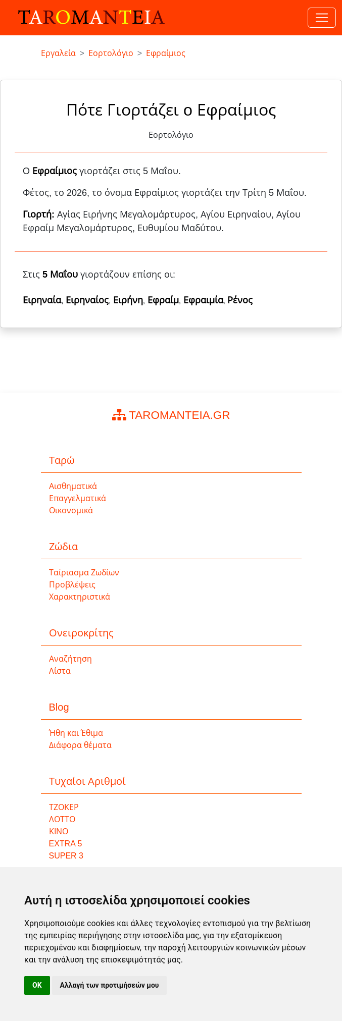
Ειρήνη (128, 300)
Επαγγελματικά (77, 498)
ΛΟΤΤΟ (62, 819)
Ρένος (240, 300)
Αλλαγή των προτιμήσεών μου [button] (109, 985)
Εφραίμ (163, 300)
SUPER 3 (66, 855)
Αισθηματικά (73, 486)
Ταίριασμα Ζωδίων (84, 572)
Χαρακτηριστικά (79, 597)
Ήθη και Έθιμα (76, 733)
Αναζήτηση (70, 659)
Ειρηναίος (87, 300)
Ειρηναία (42, 300)
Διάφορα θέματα (80, 745)
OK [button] (37, 985)
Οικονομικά (71, 510)
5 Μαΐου (60, 275)
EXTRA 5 (65, 843)
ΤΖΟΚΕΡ (64, 807)
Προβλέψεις (72, 584)
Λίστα (60, 671)
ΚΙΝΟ (58, 831)
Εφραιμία (203, 300)
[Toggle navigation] (322, 18)
